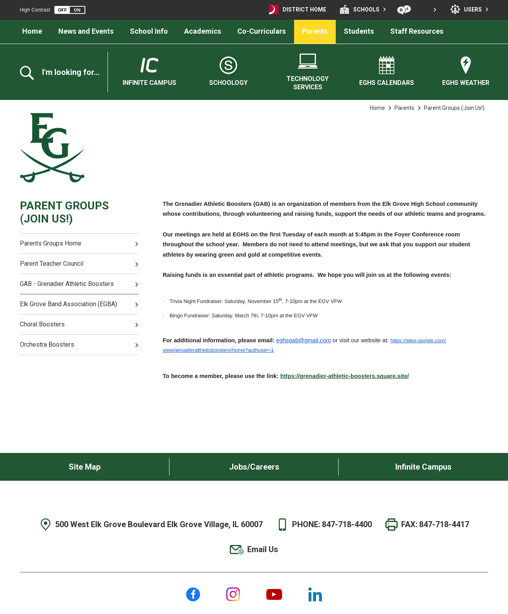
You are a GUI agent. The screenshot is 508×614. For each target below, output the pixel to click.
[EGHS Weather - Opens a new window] (465, 72)
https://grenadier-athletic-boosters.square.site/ (344, 376)
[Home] (32, 32)
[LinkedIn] (315, 594)
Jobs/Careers (254, 467)
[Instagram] (233, 594)
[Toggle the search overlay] (64, 73)
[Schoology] (228, 72)
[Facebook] (193, 594)
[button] (69, 10)
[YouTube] (274, 594)
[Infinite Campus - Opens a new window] (149, 72)
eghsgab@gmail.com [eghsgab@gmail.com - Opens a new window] (303, 340)
